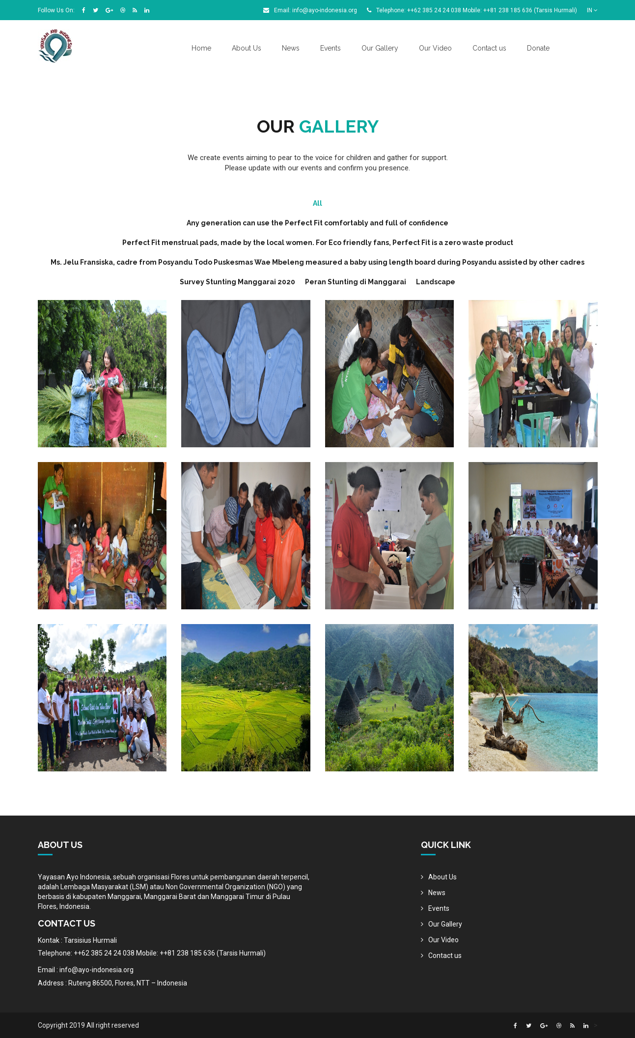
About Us (246, 48)
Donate (538, 48)
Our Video (435, 48)
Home (201, 48)
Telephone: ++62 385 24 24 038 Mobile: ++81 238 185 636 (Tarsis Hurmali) (472, 10)
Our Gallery (379, 48)
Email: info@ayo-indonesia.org (310, 10)
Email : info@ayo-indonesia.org (86, 970)
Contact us (489, 48)
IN (592, 10)
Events (330, 48)
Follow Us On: (56, 10)
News (291, 48)
